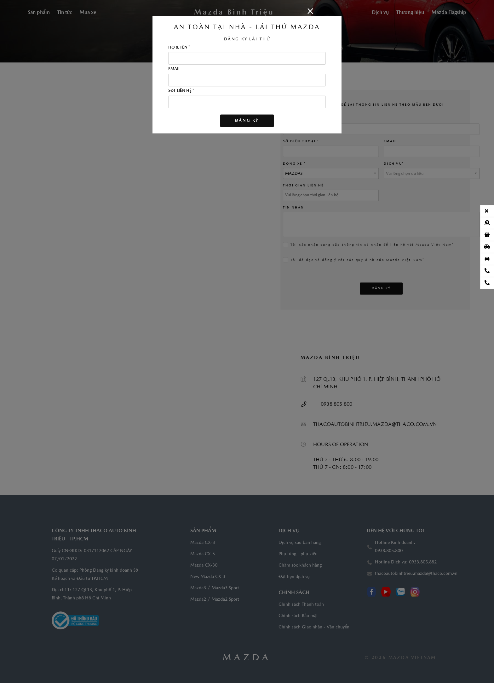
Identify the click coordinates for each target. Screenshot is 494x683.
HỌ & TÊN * (179, 48)
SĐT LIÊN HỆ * (181, 91)
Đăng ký (247, 121)
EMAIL (174, 69)
